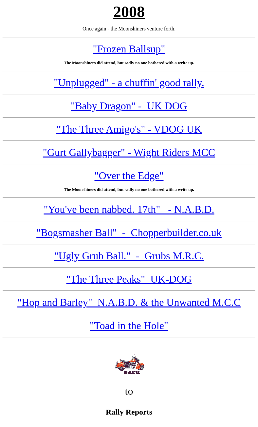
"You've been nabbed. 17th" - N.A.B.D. (129, 209)
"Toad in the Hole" (129, 325)
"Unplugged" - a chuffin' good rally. (129, 82)
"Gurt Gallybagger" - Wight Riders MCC (129, 152)
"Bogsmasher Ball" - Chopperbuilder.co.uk (129, 232)
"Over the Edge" (129, 175)
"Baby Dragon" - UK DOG (129, 106)
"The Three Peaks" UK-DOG (129, 279)
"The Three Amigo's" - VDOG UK (129, 129)
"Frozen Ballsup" (129, 49)
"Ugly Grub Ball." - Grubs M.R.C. (129, 256)
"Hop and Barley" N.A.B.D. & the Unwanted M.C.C (129, 302)
